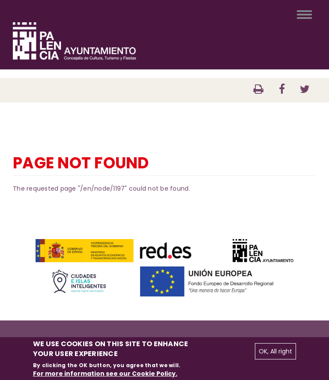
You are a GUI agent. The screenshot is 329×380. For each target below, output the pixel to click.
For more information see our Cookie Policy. (105, 373)
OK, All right (275, 351)
